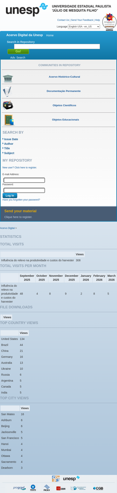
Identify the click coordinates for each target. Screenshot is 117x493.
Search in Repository (21, 41)
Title (7, 148)
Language (78, 26)
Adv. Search (17, 57)
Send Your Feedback (82, 20)
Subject (9, 153)
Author (8, 143)
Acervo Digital (7, 228)
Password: (8, 184)
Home (50, 35)
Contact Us (63, 20)
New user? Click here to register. (20, 167)
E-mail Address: (11, 174)
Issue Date (11, 139)
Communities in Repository (59, 65)
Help (97, 20)
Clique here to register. (18, 217)
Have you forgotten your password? (21, 199)
